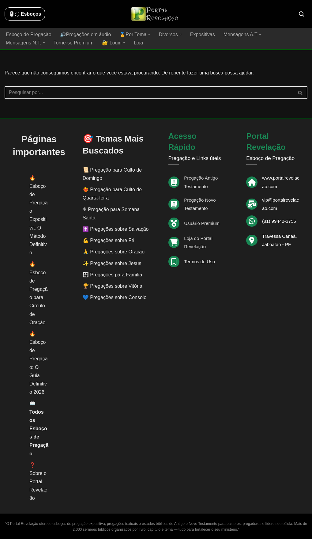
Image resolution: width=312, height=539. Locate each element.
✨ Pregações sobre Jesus (112, 263)
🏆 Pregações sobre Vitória (112, 286)
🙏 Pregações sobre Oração (114, 251)
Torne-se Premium (74, 42)
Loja (138, 42)
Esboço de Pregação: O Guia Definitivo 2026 (38, 367)
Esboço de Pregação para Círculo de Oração (38, 297)
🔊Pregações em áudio (85, 34)
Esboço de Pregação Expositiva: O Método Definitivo (38, 220)
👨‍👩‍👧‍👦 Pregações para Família (112, 274)
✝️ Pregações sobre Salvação (116, 229)
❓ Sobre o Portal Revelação (38, 481)
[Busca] (301, 14)
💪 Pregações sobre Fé (108, 240)
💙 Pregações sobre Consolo (115, 297)
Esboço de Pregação (28, 34)
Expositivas (202, 34)
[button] (149, 34)
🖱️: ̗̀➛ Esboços (25, 14)
